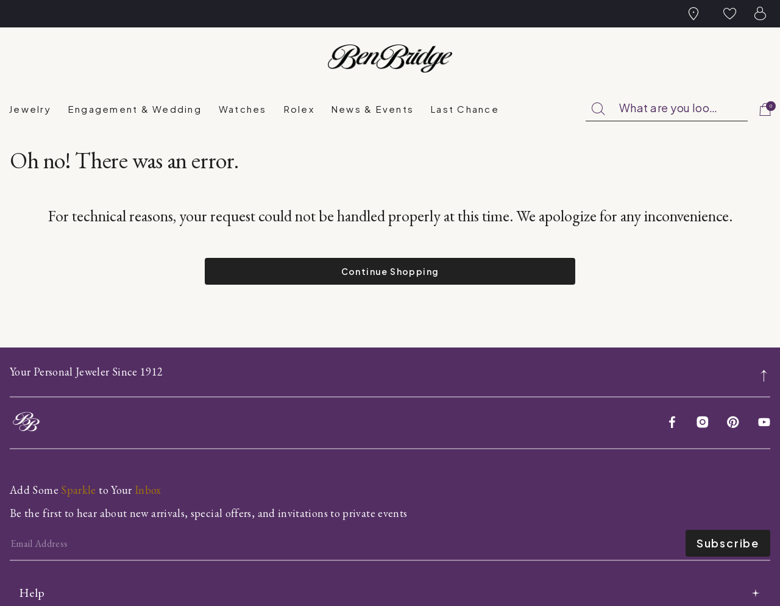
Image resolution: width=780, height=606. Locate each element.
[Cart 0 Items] (765, 110)
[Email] (348, 543)
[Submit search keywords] (598, 109)
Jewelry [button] (30, 109)
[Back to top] (764, 368)
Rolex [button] (299, 109)
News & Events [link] (373, 109)
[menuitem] (30, 109)
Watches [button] (243, 109)
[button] (730, 13)
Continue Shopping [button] (390, 271)
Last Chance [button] (465, 109)
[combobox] (667, 108)
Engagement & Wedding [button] (135, 109)
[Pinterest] (733, 423)
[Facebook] (672, 423)
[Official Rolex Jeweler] (724, 58)
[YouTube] (764, 423)
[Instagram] (703, 423)
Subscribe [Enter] (728, 543)
